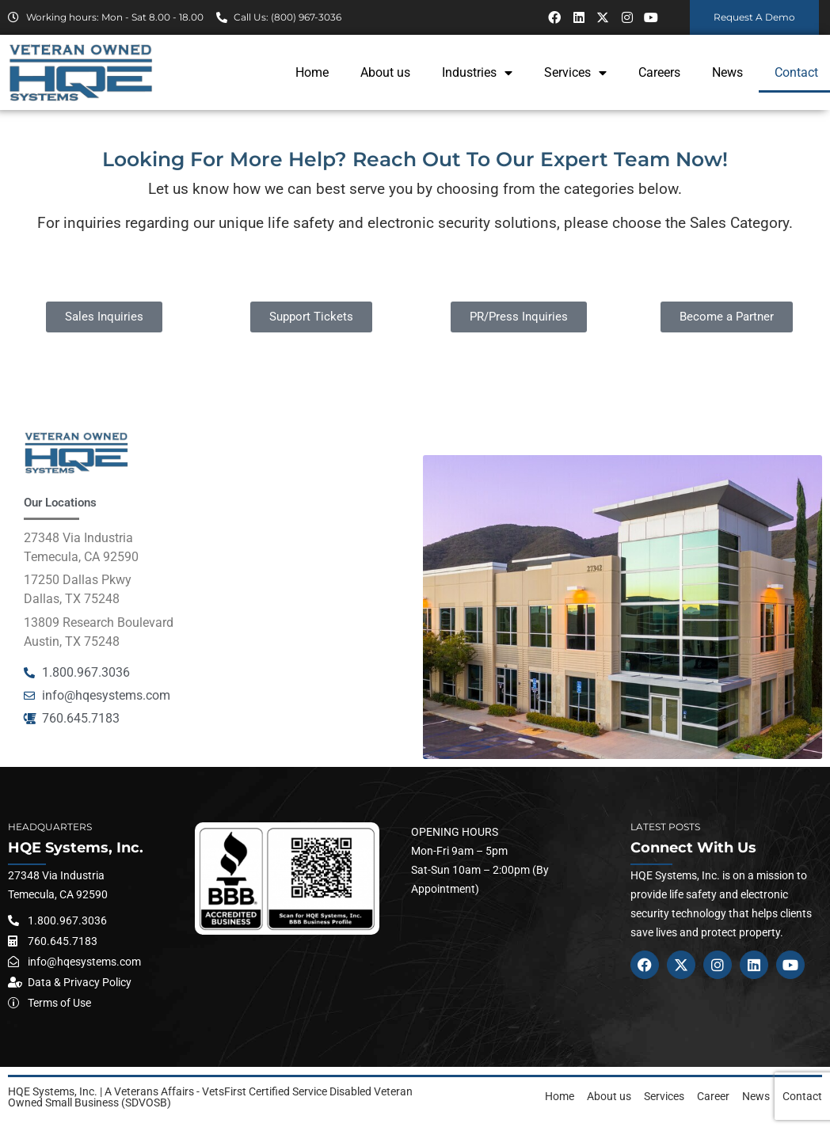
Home (312, 72)
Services (575, 73)
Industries (477, 73)
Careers (659, 72)
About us (385, 72)
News (727, 72)
